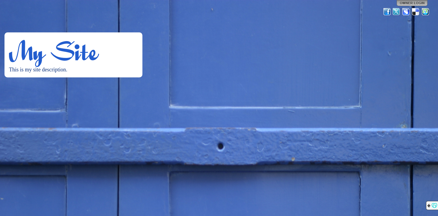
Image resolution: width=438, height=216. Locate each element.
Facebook (387, 12)
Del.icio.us (416, 12)
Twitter (396, 12)
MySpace (406, 12)
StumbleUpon (425, 12)
